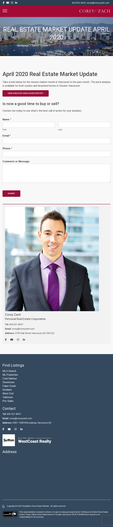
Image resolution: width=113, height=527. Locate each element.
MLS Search (9, 371)
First (4, 129)
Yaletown (8, 397)
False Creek (9, 386)
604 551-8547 (79, 3)
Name (7, 119)
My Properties (10, 374)
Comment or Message (16, 161)
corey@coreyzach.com (98, 3)
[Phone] (56, 154)
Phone (7, 148)
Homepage (23, 45)
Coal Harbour (10, 378)
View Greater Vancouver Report (26, 93)
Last (60, 129)
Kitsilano (7, 389)
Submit (11, 193)
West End (8, 393)
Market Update (39, 45)
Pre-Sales (8, 401)
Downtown (8, 382)
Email (7, 135)
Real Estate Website (40, 506)
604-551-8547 (14, 414)
